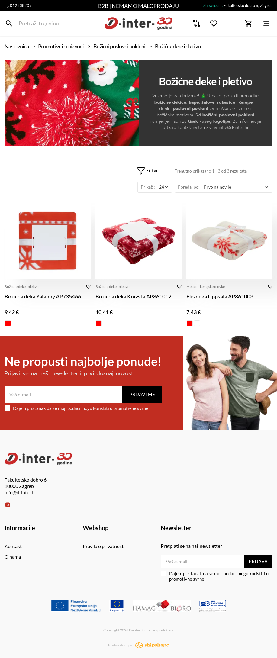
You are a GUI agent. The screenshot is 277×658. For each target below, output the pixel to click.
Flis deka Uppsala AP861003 (219, 296)
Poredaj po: (189, 186)
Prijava (258, 561)
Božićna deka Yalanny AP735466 (43, 296)
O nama (13, 557)
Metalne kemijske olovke (205, 286)
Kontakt (13, 546)
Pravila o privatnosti (104, 546)
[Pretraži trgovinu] (9, 23)
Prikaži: (148, 186)
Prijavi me (142, 394)
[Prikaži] (163, 187)
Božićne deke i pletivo (22, 286)
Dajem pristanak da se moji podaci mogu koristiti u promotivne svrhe (76, 408)
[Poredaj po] (236, 187)
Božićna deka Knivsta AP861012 (133, 296)
